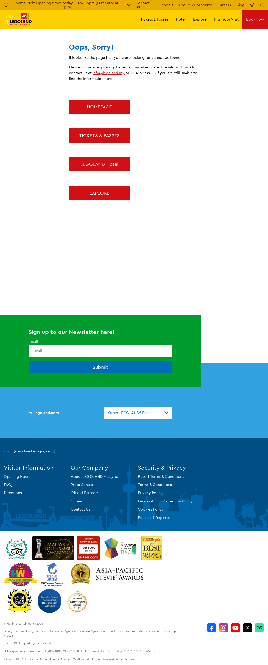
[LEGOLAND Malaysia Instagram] (223, 627)
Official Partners (84, 492)
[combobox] (138, 413)
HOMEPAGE (99, 107)
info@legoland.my (109, 72)
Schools (166, 4)
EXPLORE (99, 193)
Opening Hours (17, 476)
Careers (224, 4)
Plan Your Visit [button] (226, 19)
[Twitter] (247, 627)
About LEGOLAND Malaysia (94, 476)
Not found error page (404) (36, 451)
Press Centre (82, 484)
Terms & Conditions (155, 484)
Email (33, 341)
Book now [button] (255, 19)
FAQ (7, 484)
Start (7, 451)
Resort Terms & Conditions (161, 476)
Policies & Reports (154, 517)
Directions (13, 492)
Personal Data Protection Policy (165, 501)
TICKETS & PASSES (99, 135)
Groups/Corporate (195, 4)
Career (76, 501)
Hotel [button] (181, 19)
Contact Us (80, 509)
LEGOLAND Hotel (99, 164)
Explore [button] (200, 19)
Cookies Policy (151, 509)
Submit (100, 367)
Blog (240, 4)
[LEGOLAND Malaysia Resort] (211, 627)
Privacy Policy (150, 492)
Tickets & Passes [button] (154, 19)
